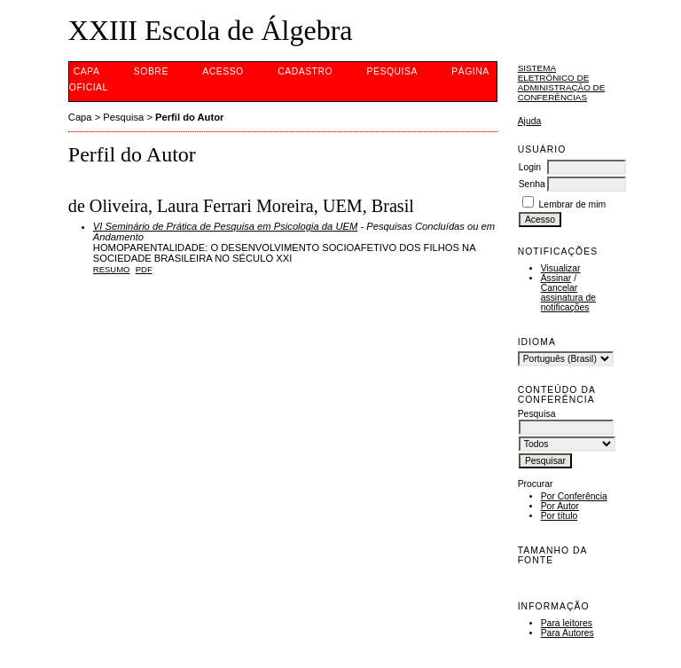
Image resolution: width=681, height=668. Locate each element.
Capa (87, 71)
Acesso (222, 71)
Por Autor (560, 506)
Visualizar (561, 268)
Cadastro (305, 71)
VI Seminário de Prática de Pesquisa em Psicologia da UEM (225, 226)
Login (530, 167)
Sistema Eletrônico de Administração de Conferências (562, 82)
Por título (559, 516)
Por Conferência (574, 496)
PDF (144, 269)
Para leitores (566, 623)
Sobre (151, 71)
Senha (532, 184)
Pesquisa (392, 71)
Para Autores (567, 633)
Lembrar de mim (573, 204)
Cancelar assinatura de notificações (568, 297)
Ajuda (530, 121)
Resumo (111, 269)
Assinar (556, 278)
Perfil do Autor (189, 117)
